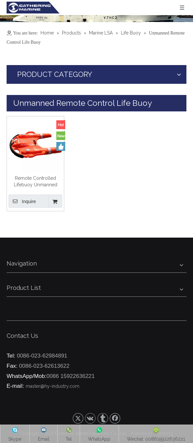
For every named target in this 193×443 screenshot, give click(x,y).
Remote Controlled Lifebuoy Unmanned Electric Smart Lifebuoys (35, 181)
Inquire (22, 201)
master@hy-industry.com (52, 386)
